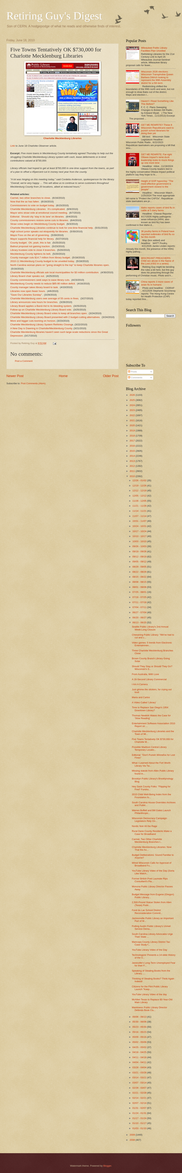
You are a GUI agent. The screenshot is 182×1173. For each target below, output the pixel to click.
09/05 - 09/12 (139, 561)
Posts (132, 371)
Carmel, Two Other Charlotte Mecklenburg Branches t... (147, 840)
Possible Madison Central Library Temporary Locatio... (149, 748)
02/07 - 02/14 (139, 1103)
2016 (132, 445)
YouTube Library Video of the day (149, 994)
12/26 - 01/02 (139, 480)
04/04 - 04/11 (139, 1062)
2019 (132, 430)
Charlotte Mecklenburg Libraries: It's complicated (37, 209)
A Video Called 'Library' (144, 702)
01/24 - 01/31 (139, 1113)
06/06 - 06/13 (139, 1016)
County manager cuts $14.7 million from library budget (40, 257)
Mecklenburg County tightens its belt (30, 253)
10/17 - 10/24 (139, 531)
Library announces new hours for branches (33, 302)
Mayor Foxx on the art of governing (29, 235)
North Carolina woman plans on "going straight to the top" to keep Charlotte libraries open (59, 265)
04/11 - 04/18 (139, 1057)
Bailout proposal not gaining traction (30, 246)
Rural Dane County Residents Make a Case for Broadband (152, 832)
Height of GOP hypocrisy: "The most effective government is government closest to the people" (157, 185)
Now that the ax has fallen (24, 201)
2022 (132, 415)
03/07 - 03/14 (139, 1082)
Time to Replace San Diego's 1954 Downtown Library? (150, 709)
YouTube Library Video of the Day (149, 949)
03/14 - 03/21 (139, 1077)
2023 (132, 410)
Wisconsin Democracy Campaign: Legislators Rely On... (149, 819)
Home (63, 376)
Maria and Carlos (141, 697)
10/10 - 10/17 (139, 536)
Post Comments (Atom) (33, 383)
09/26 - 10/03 (139, 546)
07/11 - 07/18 (139, 602)
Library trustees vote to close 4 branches (32, 250)
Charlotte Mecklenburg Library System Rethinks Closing (41, 324)
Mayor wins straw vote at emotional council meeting (38, 212)
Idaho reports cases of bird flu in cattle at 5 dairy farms (158, 209)
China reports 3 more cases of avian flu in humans (157, 283)
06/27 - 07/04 (139, 612)
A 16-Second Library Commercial (149, 679)
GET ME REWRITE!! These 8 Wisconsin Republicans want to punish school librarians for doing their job (157, 129)
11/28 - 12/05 (139, 500)
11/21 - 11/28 (139, 505)
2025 (132, 400)
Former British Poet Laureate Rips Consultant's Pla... (150, 880)
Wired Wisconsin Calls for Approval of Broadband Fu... (151, 864)
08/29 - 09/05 (139, 566)
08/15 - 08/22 (139, 576)
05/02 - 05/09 (139, 1042)
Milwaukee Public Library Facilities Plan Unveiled (154, 49)
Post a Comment (24, 361)
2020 (132, 425)
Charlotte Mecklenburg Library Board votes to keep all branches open (48, 313)
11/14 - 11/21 (139, 511)
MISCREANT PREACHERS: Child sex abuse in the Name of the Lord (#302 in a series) (157, 261)
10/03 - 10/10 (139, 541)
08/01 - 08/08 (139, 587)
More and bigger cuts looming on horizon (32, 320)
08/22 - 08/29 (139, 571)
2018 (132, 435)
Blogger (107, 1165)
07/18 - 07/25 (139, 597)
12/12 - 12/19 (139, 490)
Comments (135, 377)
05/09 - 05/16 (139, 1037)
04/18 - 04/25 (139, 1052)
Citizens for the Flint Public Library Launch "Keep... (150, 988)
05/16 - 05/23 (139, 1032)
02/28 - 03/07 (139, 1087)
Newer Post (15, 376)
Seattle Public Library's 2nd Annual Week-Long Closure (150, 628)
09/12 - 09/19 (139, 556)
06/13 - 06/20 (139, 622)
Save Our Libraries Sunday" (26, 294)
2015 (132, 451)
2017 (132, 440)
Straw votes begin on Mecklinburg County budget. (37, 224)
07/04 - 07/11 (139, 607)
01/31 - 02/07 (139, 1108)
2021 (132, 420)
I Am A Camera (140, 684)
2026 (132, 395)
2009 (132, 1134)
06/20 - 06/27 (139, 617)
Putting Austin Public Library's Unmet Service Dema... (151, 927)
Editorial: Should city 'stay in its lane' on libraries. (37, 216)
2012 (132, 466)
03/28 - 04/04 (139, 1067)
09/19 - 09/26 (139, 551)
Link (12, 145)
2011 (132, 471)
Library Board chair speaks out (27, 276)
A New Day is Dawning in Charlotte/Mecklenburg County (41, 328)
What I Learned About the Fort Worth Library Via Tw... (151, 764)
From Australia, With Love (145, 674)
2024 (132, 405)
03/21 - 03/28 (139, 1072)
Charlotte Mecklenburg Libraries (62, 138)
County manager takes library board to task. (34, 287)
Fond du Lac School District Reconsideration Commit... (147, 911)
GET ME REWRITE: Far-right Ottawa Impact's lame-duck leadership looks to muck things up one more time (157, 158)
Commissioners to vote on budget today (32, 205)
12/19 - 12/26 (139, 485)
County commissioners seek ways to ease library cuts (39, 280)
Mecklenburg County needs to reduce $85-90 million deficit (42, 283)
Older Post (111, 376)
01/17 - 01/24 (139, 1118)
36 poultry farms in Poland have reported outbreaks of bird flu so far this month (157, 234)
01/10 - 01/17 (139, 1123)
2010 (132, 476)
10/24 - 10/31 (139, 526)
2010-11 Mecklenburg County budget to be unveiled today (42, 261)
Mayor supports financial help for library (31, 238)
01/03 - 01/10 (139, 1128)
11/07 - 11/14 (139, 516)
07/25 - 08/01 (139, 592)
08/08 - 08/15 (139, 582)
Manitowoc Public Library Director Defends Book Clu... (149, 1009)
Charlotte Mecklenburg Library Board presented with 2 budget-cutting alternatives (55, 317)
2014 (132, 455)
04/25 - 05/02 (139, 1047)
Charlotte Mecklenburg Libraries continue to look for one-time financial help (51, 227)
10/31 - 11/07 (139, 521)
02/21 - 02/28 (139, 1092)
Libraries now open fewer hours (27, 291)
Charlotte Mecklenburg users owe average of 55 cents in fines (44, 298)
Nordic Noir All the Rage (144, 826)
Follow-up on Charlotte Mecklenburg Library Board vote (40, 309)
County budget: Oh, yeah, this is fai (30, 242)
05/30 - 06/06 (139, 1021)
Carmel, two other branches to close (30, 198)
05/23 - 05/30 (139, 1026)
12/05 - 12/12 (139, 495)
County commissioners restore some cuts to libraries (39, 220)
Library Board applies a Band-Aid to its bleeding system (40, 306)
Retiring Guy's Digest (54, 16)
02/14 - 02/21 (139, 1097)
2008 (132, 1140)
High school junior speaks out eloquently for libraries (39, 231)
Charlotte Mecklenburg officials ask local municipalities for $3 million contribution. (54, 272)
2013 (132, 461)
